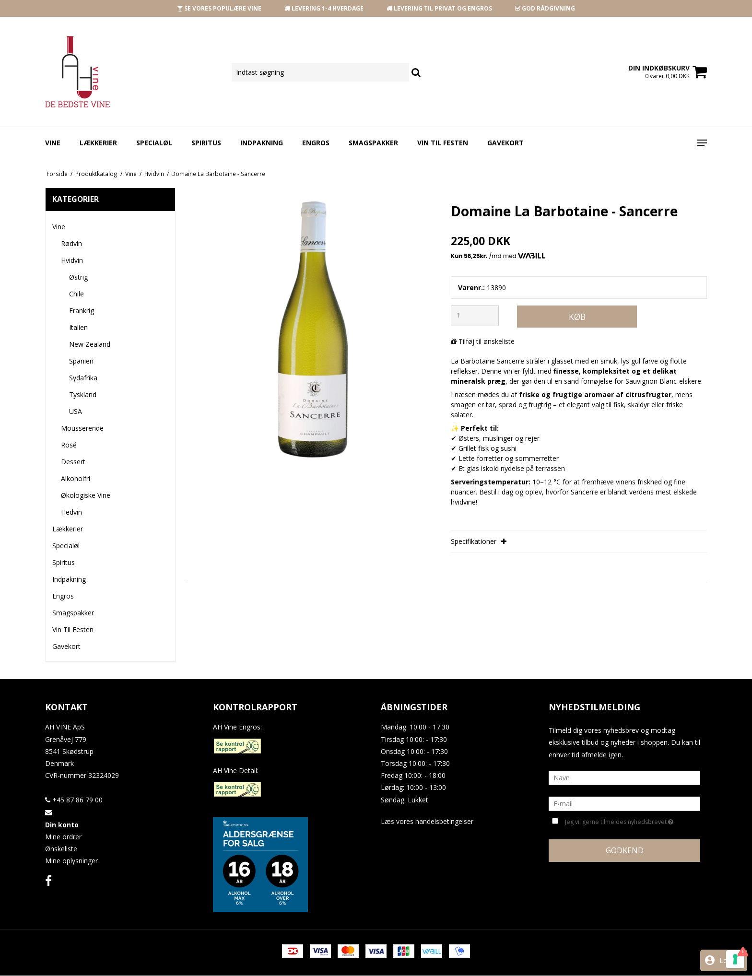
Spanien (81, 360)
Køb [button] (577, 316)
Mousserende (82, 428)
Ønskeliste (61, 848)
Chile (76, 293)
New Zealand (89, 344)
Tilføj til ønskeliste (486, 341)
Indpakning (261, 142)
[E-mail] (624, 803)
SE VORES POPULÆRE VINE (219, 8)
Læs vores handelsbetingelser (427, 821)
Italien (78, 327)
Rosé (69, 444)
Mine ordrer (63, 836)
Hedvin (71, 512)
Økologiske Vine (85, 495)
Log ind (730, 960)
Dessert (73, 461)
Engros (315, 142)
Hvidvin (72, 260)
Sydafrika (83, 377)
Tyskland (82, 394)
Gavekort (505, 142)
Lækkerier (98, 142)
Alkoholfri (75, 478)
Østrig (78, 277)
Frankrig (81, 310)
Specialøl (154, 142)
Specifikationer (478, 541)
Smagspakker (373, 142)
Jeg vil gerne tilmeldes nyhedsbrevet (619, 820)
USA (75, 411)
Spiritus (206, 142)
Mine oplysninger (71, 860)
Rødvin (71, 243)
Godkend (625, 850)
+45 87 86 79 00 (74, 799)
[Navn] (624, 777)
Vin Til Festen (442, 142)
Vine (52, 142)
